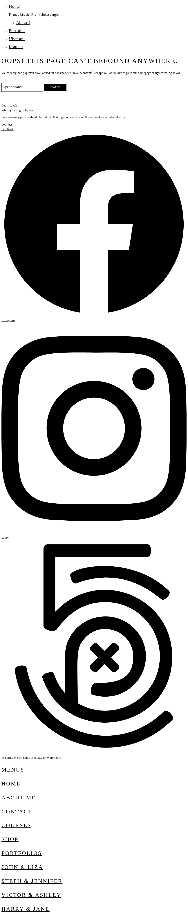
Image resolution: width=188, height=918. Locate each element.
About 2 (23, 23)
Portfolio (17, 31)
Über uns (17, 39)
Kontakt (16, 47)
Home (14, 6)
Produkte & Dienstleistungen (35, 15)
